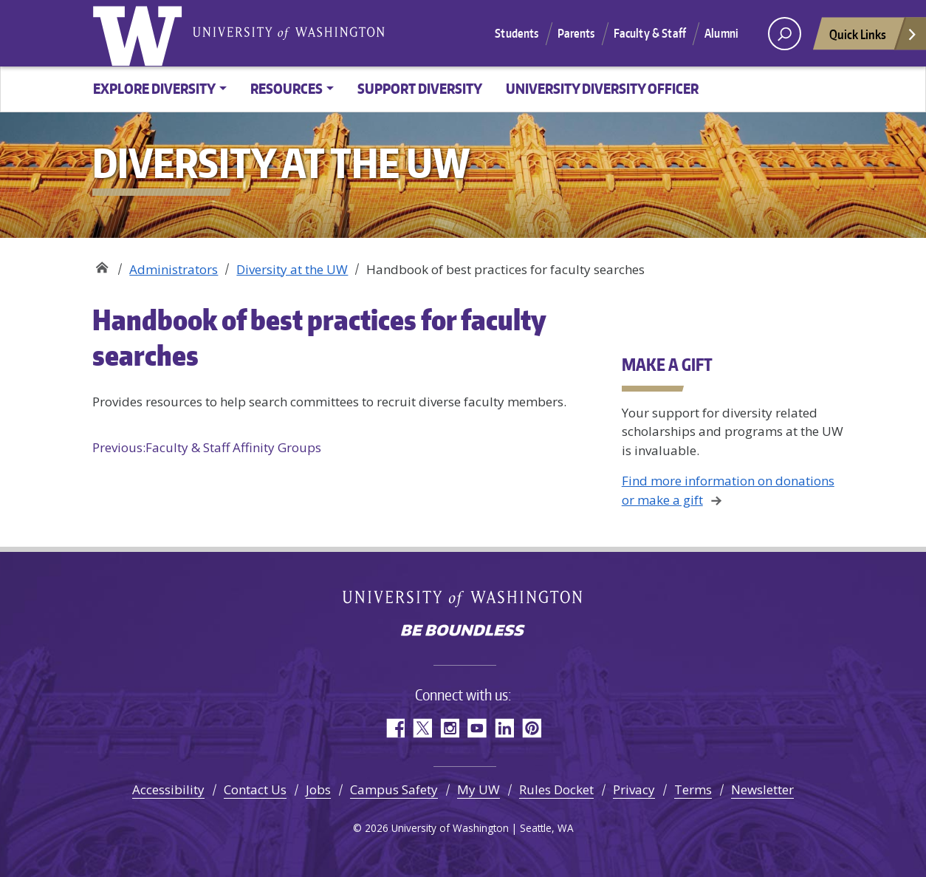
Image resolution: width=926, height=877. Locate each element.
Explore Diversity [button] (154, 88)
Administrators (173, 269)
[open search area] (784, 33)
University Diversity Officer (602, 88)
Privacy (634, 789)
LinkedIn (504, 728)
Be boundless (463, 632)
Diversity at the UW (101, 264)
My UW (478, 789)
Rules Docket (556, 789)
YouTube (477, 728)
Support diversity (419, 88)
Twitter (422, 728)
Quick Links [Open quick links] (873, 38)
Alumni (721, 33)
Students (516, 33)
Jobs (318, 789)
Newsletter (762, 789)
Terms (693, 789)
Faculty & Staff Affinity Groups (206, 447)
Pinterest (531, 728)
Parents (576, 33)
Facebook (395, 728)
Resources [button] (286, 88)
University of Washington (140, 33)
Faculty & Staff (650, 33)
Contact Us (255, 789)
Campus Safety (394, 789)
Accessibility (168, 789)
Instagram (449, 728)
